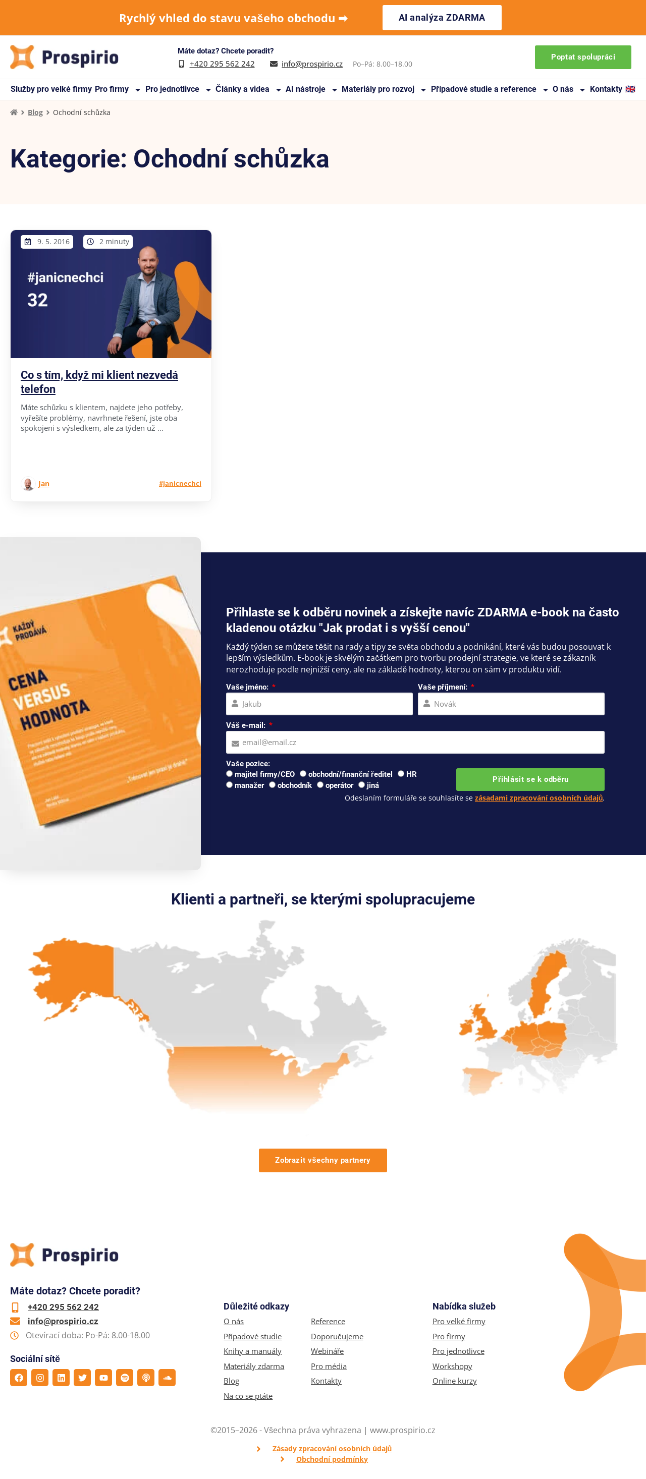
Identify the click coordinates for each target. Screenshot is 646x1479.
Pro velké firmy (459, 1321)
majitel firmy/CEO (265, 774)
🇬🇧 (630, 89)
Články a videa (249, 89)
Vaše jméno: (248, 687)
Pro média (329, 1366)
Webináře (327, 1351)
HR (411, 774)
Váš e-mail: (246, 725)
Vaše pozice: (248, 763)
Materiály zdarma (254, 1366)
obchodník (295, 785)
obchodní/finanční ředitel (350, 774)
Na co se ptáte (248, 1396)
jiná (373, 785)
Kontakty (606, 89)
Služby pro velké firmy (51, 89)
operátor (339, 785)
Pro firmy (118, 89)
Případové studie (253, 1336)
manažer (249, 785)
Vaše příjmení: (443, 687)
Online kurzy (455, 1381)
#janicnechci (180, 483)
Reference (328, 1321)
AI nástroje (312, 89)
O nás (569, 89)
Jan (43, 483)
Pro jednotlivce (178, 89)
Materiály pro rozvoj (384, 89)
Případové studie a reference (490, 89)
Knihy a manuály (253, 1351)
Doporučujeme (337, 1336)
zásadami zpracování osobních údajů (539, 798)
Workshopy (452, 1366)
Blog (35, 112)
